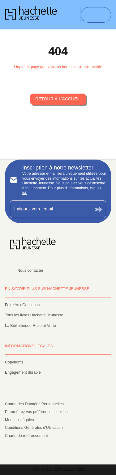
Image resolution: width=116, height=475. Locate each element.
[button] (58, 99)
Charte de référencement (26, 435)
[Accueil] (31, 14)
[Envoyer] (98, 209)
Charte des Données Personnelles (34, 404)
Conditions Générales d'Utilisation (34, 427)
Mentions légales (19, 420)
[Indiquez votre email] (50, 209)
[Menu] (96, 15)
